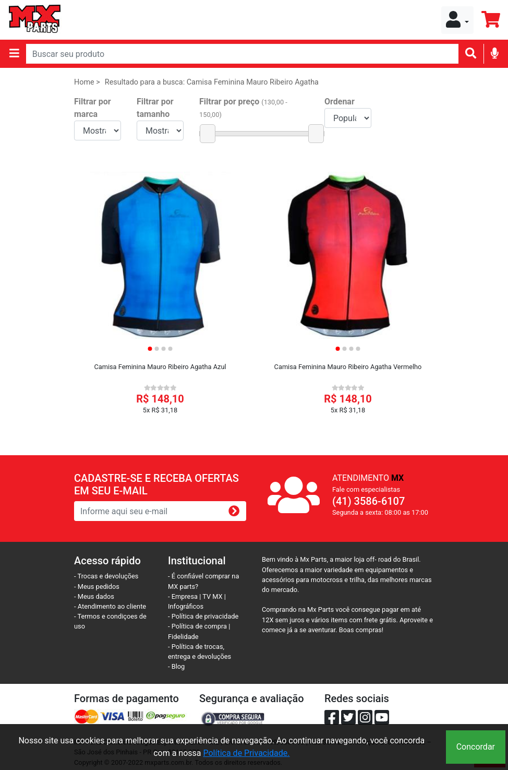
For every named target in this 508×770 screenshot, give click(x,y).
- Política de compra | (199, 626)
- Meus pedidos (96, 586)
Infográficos (185, 606)
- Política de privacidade (203, 616)
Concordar (475, 747)
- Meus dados (94, 596)
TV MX (212, 596)
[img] (495, 53)
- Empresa (183, 596)
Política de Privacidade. (246, 753)
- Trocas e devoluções (106, 576)
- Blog (176, 666)
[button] (457, 20)
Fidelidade (183, 637)
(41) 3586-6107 (368, 501)
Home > (87, 82)
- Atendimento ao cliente (110, 606)
